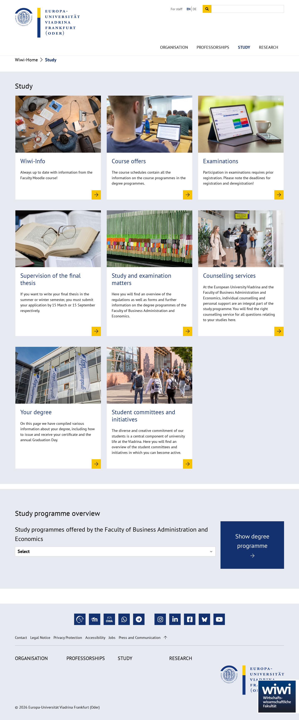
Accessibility (95, 637)
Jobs (112, 637)
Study (244, 37)
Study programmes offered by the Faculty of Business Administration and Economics (111, 534)
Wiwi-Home (26, 60)
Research (268, 37)
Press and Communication (140, 637)
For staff (176, 9)
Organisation (174, 37)
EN (189, 9)
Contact (21, 637)
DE (195, 9)
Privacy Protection (68, 637)
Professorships (213, 37)
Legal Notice (40, 637)
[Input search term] (247, 9)
